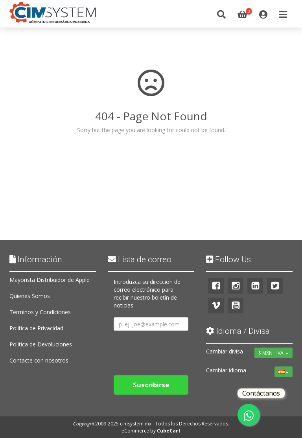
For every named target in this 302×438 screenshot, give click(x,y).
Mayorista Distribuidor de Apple (49, 279)
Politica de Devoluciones (40, 344)
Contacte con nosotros (38, 360)
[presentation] (173, 350)
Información (35, 259)
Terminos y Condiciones (40, 312)
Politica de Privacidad (36, 328)
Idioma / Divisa (238, 331)
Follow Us (228, 259)
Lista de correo (139, 259)
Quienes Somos (29, 296)
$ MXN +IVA (273, 353)
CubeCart (168, 430)
